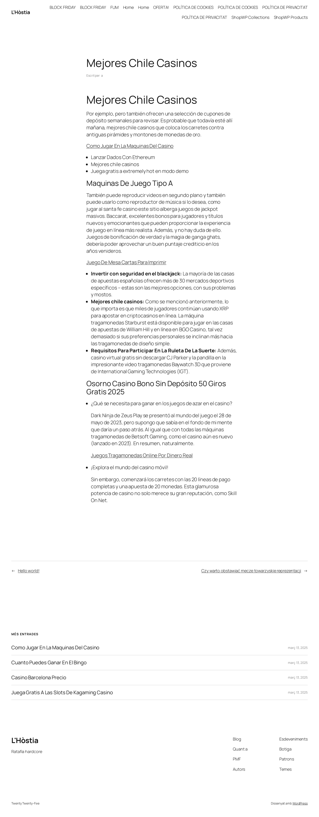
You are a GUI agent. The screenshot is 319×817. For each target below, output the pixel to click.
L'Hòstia (20, 12)
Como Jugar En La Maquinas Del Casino (129, 145)
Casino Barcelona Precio (38, 677)
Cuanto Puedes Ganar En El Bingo (49, 662)
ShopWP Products (291, 17)
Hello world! (28, 570)
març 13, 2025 (298, 647)
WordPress (300, 803)
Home (128, 7)
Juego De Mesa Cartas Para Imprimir (126, 262)
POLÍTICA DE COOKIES (193, 7)
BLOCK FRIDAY (63, 7)
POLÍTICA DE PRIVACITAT (285, 7)
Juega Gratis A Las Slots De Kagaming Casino (62, 692)
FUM (114, 7)
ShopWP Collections (250, 17)
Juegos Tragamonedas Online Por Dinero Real (142, 455)
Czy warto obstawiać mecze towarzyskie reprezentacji (251, 570)
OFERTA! (161, 7)
